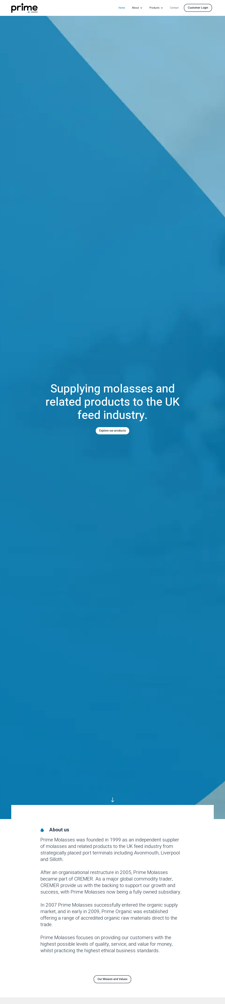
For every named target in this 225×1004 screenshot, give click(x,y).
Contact (174, 8)
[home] (24, 8)
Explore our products (112, 431)
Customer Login (198, 8)
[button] (137, 8)
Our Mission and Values (112, 979)
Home (122, 8)
